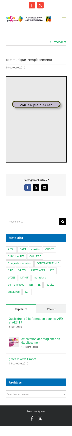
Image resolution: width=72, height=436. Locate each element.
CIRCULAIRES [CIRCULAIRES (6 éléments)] (16, 256)
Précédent (59, 42)
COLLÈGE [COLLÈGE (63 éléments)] (35, 256)
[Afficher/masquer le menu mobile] (64, 19)
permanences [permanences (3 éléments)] (16, 284)
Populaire (21, 309)
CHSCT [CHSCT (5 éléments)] (49, 249)
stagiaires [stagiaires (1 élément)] (14, 291)
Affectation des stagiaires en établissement (40, 340)
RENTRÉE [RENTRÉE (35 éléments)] (35, 284)
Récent (51, 309)
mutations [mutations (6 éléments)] (40, 277)
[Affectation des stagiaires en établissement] (14, 340)
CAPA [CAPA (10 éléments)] (23, 249)
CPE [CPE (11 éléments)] (10, 270)
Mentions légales (36, 411)
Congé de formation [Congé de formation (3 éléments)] (19, 263)
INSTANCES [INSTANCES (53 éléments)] (38, 270)
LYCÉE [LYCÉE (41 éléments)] (11, 277)
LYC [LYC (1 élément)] (52, 270)
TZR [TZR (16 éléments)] (27, 291)
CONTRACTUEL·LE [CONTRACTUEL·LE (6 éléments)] (47, 263)
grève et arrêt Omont (22, 359)
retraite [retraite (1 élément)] (50, 284)
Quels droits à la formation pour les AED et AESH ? (36, 320)
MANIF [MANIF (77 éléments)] (24, 277)
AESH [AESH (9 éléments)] (11, 249)
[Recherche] (62, 221)
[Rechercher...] (32, 221)
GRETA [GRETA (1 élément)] (22, 270)
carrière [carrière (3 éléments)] (35, 249)
